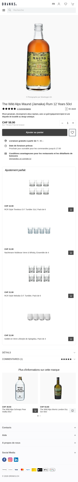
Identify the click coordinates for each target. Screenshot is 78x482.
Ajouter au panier (35, 132)
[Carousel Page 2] (40, 415)
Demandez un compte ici (20, 158)
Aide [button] (4, 435)
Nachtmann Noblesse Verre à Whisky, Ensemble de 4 (26, 253)
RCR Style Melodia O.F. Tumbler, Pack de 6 (22, 296)
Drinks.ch (14, 476)
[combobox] (41, 10)
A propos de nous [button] (11, 443)
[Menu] (3, 10)
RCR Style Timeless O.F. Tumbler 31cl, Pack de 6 (25, 209)
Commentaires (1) (38, 359)
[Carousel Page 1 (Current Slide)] (37, 415)
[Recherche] (10, 10)
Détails (38, 352)
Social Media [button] (8, 452)
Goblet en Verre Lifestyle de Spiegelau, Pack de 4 (25, 339)
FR (53, 4)
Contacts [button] (6, 427)
